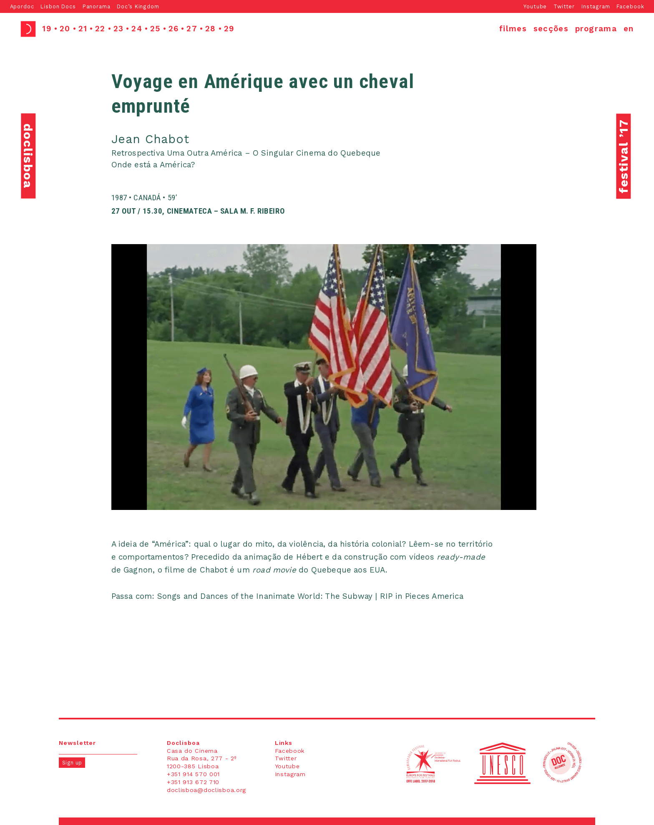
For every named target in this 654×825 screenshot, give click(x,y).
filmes (513, 28)
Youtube (535, 6)
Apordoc (22, 6)
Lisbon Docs (58, 6)
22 (100, 28)
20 (65, 28)
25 (155, 28)
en (629, 28)
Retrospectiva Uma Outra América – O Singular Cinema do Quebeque (246, 153)
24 (136, 28)
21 (83, 28)
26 (174, 28)
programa (596, 28)
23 (118, 28)
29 (229, 28)
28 (210, 28)
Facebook (630, 6)
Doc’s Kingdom (138, 6)
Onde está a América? (153, 164)
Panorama (97, 6)
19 (47, 28)
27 (191, 28)
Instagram (595, 6)
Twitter (564, 6)
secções (550, 28)
